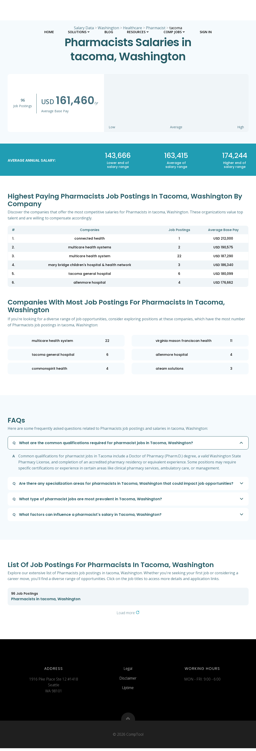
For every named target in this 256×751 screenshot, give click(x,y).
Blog (108, 31)
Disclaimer (127, 679)
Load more (128, 613)
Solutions (79, 31)
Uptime (128, 689)
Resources (138, 31)
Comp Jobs (175, 31)
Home (49, 31)
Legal (127, 670)
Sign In (206, 31)
